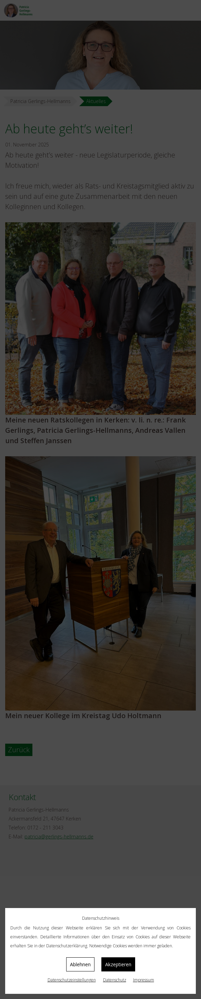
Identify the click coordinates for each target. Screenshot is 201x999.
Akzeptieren (118, 964)
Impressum (143, 980)
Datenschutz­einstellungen (72, 980)
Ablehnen (80, 964)
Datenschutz (114, 980)
